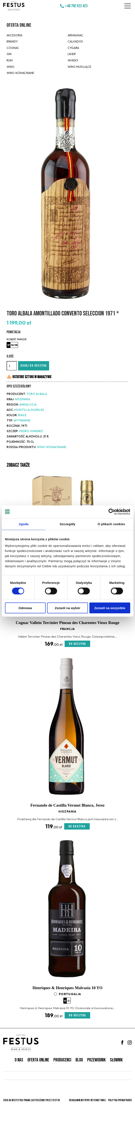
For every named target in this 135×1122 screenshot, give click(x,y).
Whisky (73, 60)
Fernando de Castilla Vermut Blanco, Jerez (67, 805)
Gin (9, 54)
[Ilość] (12, 365)
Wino (10, 67)
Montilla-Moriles (29, 410)
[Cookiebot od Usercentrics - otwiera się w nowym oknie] (111, 511)
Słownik (116, 1060)
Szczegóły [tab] (67, 524)
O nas (19, 1060)
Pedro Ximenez (31, 431)
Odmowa (25, 608)
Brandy (12, 41)
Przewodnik (96, 1060)
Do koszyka (77, 644)
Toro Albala (36, 394)
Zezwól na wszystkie (109, 608)
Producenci (62, 1060)
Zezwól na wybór (67, 608)
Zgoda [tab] (23, 524)
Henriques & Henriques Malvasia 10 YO (67, 988)
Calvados (75, 41)
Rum (10, 60)
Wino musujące (79, 67)
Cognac (13, 48)
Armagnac (75, 35)
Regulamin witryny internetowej (87, 1100)
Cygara (73, 48)
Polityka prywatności (120, 1100)
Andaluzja (28, 404)
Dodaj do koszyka (33, 366)
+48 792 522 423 (76, 6)
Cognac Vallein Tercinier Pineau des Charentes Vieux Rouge (67, 622)
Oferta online (19, 25)
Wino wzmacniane (20, 73)
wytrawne (22, 420)
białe (22, 415)
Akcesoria (14, 35)
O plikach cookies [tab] (111, 524)
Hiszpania (22, 399)
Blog (79, 1060)
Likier (72, 54)
